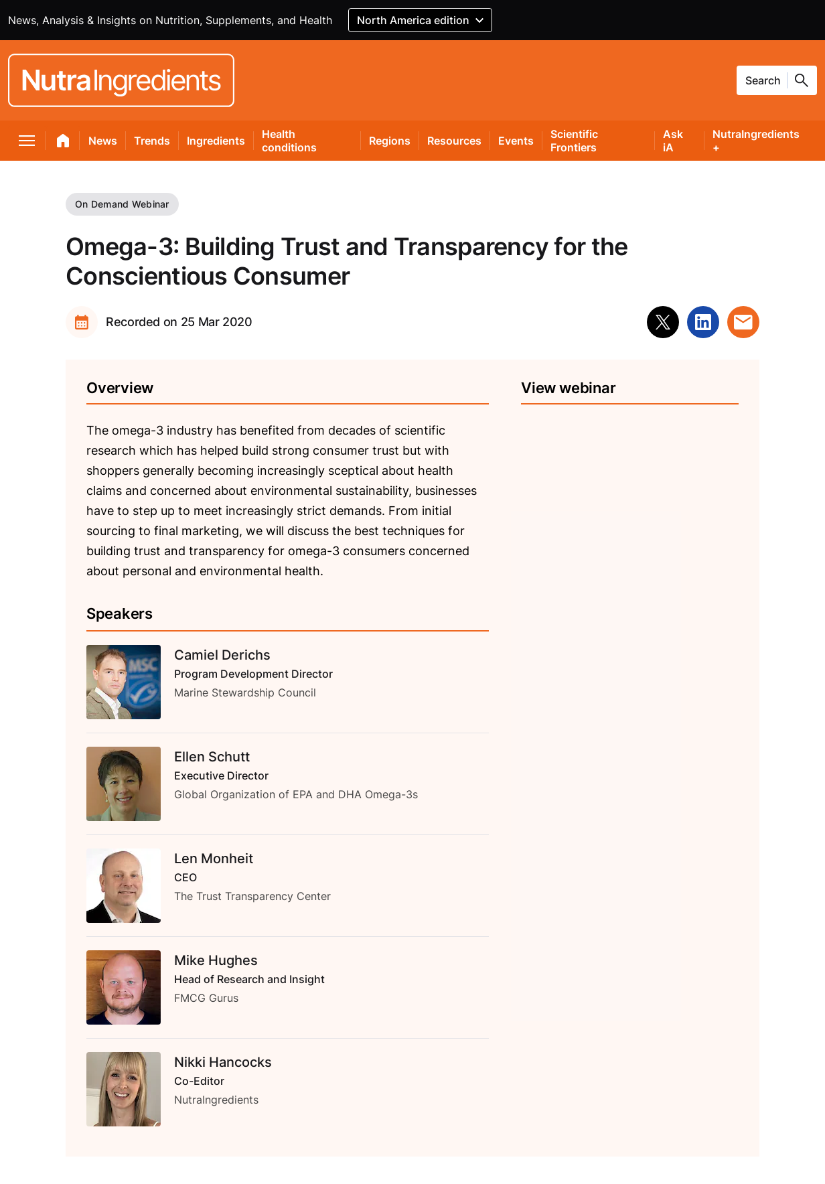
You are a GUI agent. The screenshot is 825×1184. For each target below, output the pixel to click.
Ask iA (673, 140)
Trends (152, 140)
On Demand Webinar (122, 204)
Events (516, 140)
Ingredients (216, 140)
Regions (389, 140)
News (102, 140)
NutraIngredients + (756, 140)
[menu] (27, 143)
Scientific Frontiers (574, 140)
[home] (63, 143)
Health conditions (289, 140)
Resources (454, 140)
